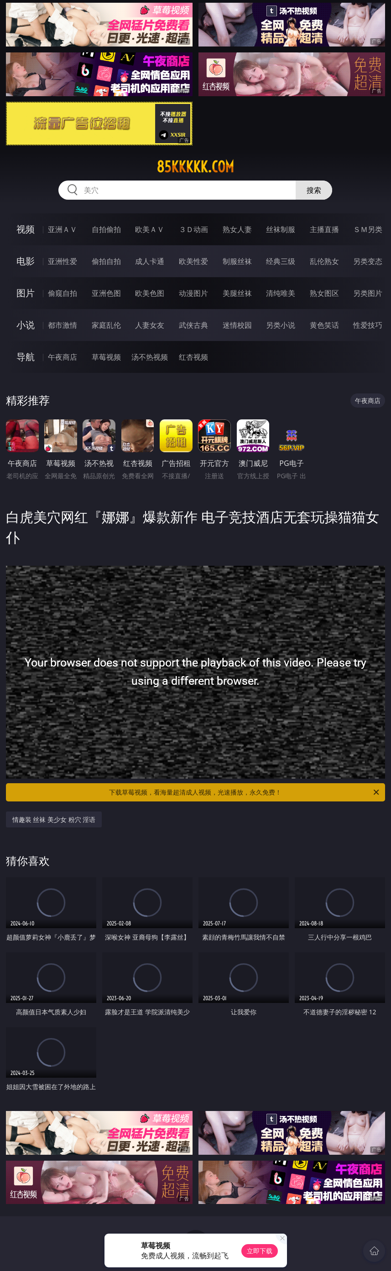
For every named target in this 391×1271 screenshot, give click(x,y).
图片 (25, 293)
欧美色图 (149, 293)
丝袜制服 (280, 229)
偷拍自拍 (106, 261)
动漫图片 (193, 293)
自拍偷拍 (106, 229)
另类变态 (367, 261)
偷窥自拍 (62, 293)
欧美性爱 (193, 261)
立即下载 (259, 1250)
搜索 (314, 190)
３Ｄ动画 (193, 229)
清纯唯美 (280, 293)
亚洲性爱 (62, 261)
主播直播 (324, 229)
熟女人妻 (237, 229)
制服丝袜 (237, 261)
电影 (25, 261)
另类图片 (367, 293)
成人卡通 (149, 261)
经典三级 (280, 261)
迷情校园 (237, 325)
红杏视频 (193, 357)
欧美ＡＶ (149, 229)
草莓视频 (106, 357)
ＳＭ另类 (367, 229)
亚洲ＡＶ (62, 229)
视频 (25, 229)
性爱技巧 (367, 325)
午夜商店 (62, 357)
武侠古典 (193, 325)
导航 (25, 357)
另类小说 (280, 325)
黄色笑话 (324, 325)
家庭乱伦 (106, 325)
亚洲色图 (106, 293)
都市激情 (62, 325)
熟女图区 (324, 293)
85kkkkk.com (195, 167)
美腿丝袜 (237, 293)
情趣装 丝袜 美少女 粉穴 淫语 (54, 819)
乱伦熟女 (324, 261)
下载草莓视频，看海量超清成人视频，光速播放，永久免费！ (245, 792)
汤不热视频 (149, 357)
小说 (25, 325)
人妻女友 (149, 325)
